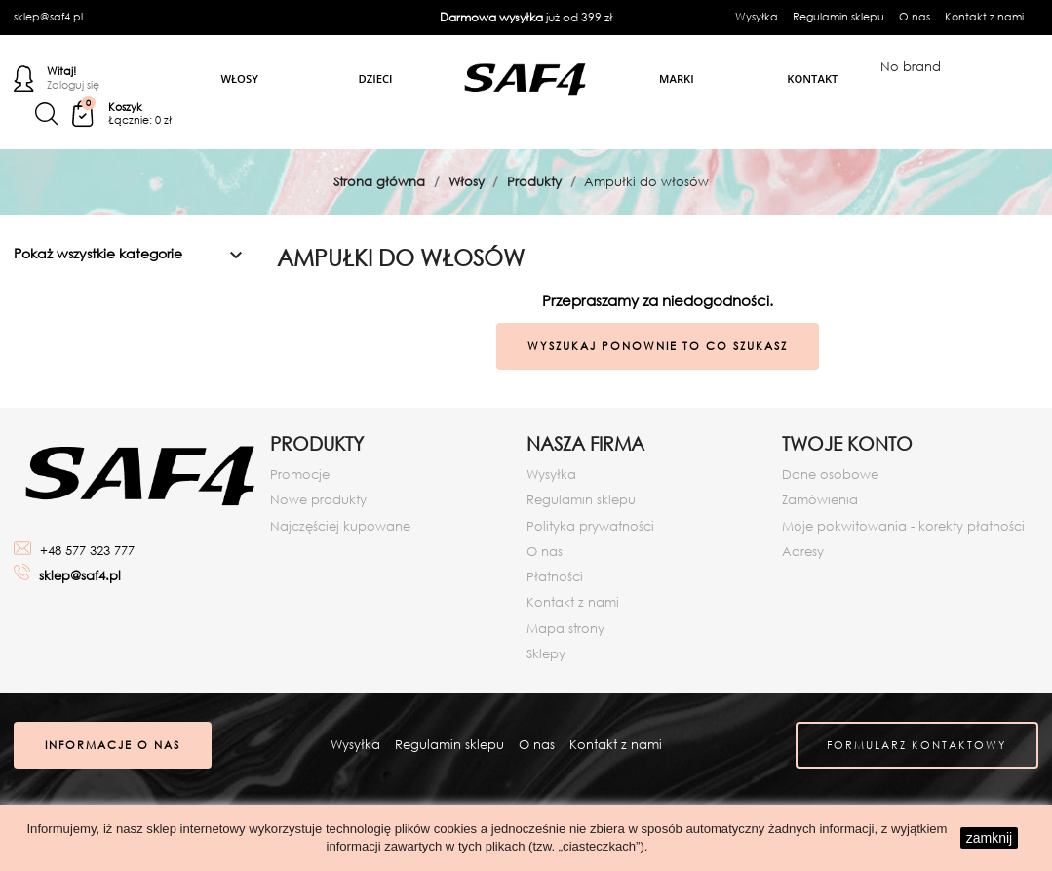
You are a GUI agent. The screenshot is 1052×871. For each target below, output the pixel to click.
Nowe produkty (318, 500)
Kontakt (812, 78)
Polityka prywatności (590, 526)
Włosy (238, 78)
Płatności (554, 577)
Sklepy (545, 654)
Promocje (300, 474)
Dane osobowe (830, 474)
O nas (914, 16)
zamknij (989, 838)
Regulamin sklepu (838, 16)
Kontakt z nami (984, 16)
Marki (676, 78)
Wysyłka (756, 16)
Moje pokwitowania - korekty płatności (903, 526)
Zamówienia (820, 500)
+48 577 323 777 (87, 550)
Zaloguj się (73, 86)
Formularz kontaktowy (917, 745)
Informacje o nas (112, 745)
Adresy (803, 551)
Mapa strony (565, 628)
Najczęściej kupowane (340, 526)
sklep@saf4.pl (48, 16)
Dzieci (376, 78)
